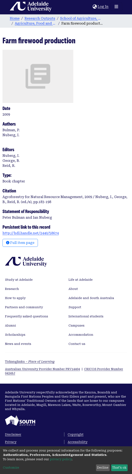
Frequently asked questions (26, 316)
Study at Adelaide (19, 279)
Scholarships (15, 334)
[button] (94, 6)
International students (85, 316)
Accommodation (80, 334)
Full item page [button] (20, 243)
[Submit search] (89, 6)
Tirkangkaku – (30, 361)
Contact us (76, 344)
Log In (103, 7)
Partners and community (24, 307)
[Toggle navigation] (116, 6)
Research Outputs (40, 18)
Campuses (76, 325)
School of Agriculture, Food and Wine (81, 18)
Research (12, 289)
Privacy (10, 442)
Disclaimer (13, 434)
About (73, 289)
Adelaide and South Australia (91, 298)
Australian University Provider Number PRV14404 (42, 369)
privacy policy (61, 459)
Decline (102, 467)
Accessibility (77, 442)
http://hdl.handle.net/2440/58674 (30, 233)
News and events (18, 344)
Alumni (10, 325)
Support (74, 307)
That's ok (119, 467)
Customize (11, 467)
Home (15, 18)
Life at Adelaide (80, 279)
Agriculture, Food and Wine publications (35, 23)
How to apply (15, 298)
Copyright (75, 434)
